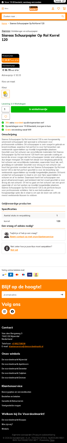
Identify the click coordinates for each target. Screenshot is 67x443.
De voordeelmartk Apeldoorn (15, 364)
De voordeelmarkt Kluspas (14, 420)
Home (4, 23)
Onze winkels (11, 353)
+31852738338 (18, 343)
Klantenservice (12, 386)
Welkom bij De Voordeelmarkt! (23, 414)
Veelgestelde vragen (11, 405)
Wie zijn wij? (7, 424)
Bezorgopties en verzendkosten (16, 392)
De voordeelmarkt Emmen (14, 378)
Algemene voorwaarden (22, 435)
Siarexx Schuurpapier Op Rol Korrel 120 (27, 23)
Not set (14, 250)
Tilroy (52, 440)
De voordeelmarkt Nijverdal (14, 359)
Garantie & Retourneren (12, 401)
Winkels (5, 429)
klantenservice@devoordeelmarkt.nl (26, 346)
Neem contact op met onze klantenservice (31, 236)
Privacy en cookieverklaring (44, 435)
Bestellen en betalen (11, 396)
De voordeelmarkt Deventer (14, 369)
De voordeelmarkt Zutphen (14, 373)
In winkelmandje (38, 109)
